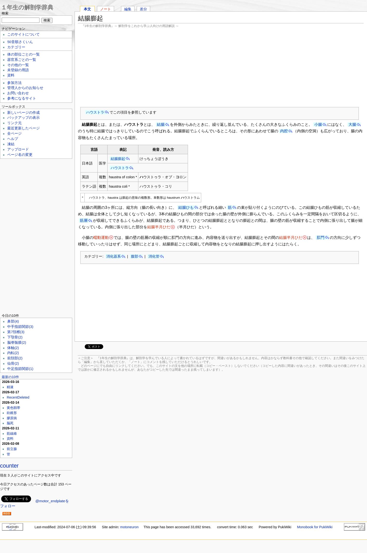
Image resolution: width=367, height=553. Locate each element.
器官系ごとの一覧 (21, 60)
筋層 (84, 220)
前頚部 (14, 358)
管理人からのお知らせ (25, 88)
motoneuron (129, 527)
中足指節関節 (20, 369)
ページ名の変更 (19, 155)
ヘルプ (12, 139)
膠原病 (12, 418)
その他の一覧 (18, 65)
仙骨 (13, 363)
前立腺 (12, 449)
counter (9, 466)
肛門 (320, 237)
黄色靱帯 (13, 408)
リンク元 (14, 123)
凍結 (10, 144)
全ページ (14, 133)
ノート (105, 9)
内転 (13, 353)
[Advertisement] (221, 67)
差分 (143, 9)
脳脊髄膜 (16, 342)
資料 (10, 75)
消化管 (153, 256)
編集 (127, 9)
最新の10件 (10, 377)
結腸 (161, 124)
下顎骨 (14, 337)
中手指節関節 (20, 327)
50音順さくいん (20, 42)
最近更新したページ (23, 128)
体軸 (13, 348)
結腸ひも (186, 207)
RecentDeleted (18, 397)
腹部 (134, 256)
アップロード (18, 149)
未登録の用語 (18, 70)
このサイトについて (23, 34)
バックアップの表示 (23, 118)
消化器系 (113, 256)
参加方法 (14, 83)
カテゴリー (16, 47)
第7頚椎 (15, 332)
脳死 (10, 423)
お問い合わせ (18, 93)
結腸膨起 (118, 159)
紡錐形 (12, 413)
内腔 (284, 131)
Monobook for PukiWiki (314, 527)
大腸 (352, 124)
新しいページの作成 (23, 112)
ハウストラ (95, 112)
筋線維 (12, 433)
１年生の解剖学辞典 (27, 7)
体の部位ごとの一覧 (23, 54)
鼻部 (13, 321)
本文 (87, 9)
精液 (10, 387)
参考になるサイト (21, 98)
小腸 (318, 124)
